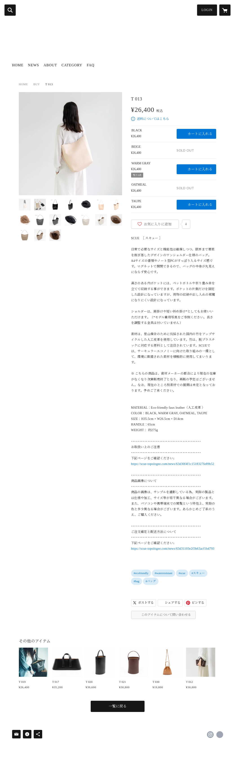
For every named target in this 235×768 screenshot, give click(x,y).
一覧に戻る (118, 706)
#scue (182, 573)
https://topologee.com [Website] (219, 734)
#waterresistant (163, 573)
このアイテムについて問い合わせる (166, 614)
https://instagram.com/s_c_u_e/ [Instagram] (210, 734)
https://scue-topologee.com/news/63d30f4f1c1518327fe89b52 (172, 464)
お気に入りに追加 (158, 224)
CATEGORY (71, 65)
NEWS (33, 65)
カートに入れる (200, 134)
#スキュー (198, 573)
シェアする (172, 602)
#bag (136, 581)
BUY (36, 84)
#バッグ (151, 581)
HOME (18, 65)
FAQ (90, 65)
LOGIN (207, 10)
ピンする (198, 602)
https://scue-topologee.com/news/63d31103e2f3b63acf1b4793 (173, 548)
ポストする (146, 602)
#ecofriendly (141, 573)
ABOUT (50, 65)
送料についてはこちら (153, 119)
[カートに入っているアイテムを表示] (225, 10)
